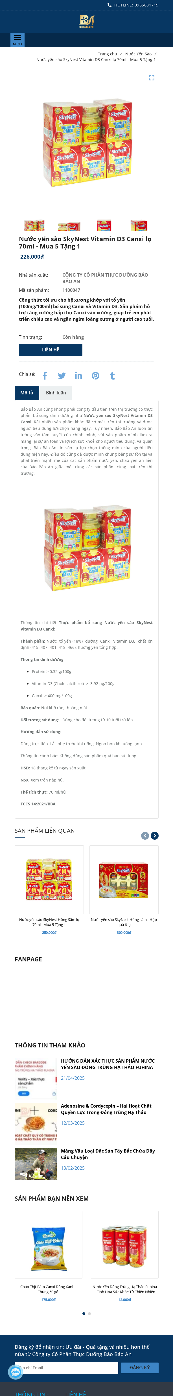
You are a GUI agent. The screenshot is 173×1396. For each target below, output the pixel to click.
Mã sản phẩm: (34, 290)
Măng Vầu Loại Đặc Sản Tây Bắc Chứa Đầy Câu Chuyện (108, 1154)
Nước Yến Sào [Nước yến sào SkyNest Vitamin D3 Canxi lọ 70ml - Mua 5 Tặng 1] (140, 54)
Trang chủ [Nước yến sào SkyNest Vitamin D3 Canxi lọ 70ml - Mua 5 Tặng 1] (109, 54)
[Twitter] (62, 374)
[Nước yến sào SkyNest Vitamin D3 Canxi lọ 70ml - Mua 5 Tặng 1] (86, 21)
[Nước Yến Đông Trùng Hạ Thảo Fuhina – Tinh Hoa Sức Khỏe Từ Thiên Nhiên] (124, 1289)
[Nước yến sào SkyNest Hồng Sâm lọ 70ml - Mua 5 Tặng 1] (49, 922)
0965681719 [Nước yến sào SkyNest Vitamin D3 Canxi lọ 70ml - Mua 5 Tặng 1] (147, 5)
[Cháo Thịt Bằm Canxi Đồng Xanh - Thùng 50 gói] (48, 1289)
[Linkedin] (79, 374)
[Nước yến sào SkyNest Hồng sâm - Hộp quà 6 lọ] (124, 922)
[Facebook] (45, 374)
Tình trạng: (31, 337)
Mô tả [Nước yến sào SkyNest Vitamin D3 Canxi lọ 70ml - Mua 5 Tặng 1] (26, 393)
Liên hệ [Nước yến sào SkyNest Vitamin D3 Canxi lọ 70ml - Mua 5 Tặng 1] (50, 350)
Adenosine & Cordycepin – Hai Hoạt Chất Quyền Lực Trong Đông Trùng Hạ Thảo (106, 1109)
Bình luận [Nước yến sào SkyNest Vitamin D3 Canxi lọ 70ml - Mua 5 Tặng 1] (56, 393)
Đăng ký (140, 1367)
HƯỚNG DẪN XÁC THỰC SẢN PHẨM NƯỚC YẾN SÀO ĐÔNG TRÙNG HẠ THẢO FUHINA (108, 1064)
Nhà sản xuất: (34, 275)
